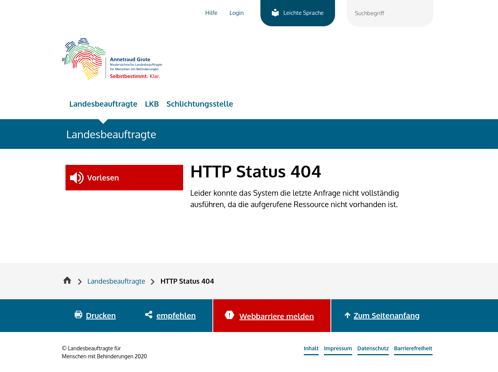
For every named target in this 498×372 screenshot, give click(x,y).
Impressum (338, 348)
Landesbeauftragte (103, 104)
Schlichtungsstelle (199, 104)
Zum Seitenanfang (387, 315)
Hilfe (211, 12)
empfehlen (176, 315)
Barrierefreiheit (413, 348)
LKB (152, 104)
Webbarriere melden (276, 316)
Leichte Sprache (303, 12)
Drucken (101, 315)
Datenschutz (373, 348)
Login (237, 12)
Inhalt (311, 348)
